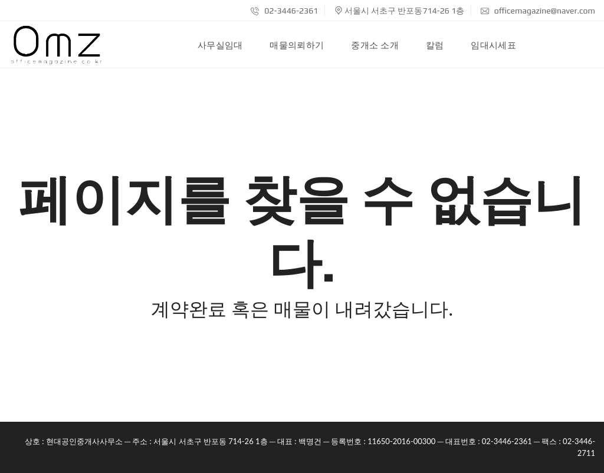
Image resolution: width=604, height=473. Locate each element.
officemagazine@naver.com (538, 10)
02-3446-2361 (284, 10)
